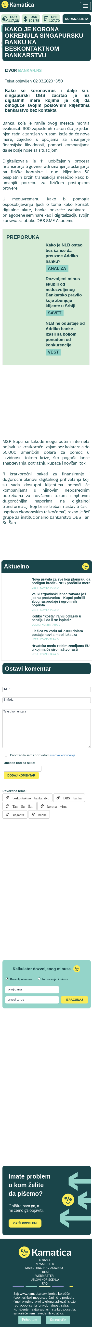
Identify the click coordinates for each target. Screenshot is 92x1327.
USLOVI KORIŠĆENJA (45, 1279)
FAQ (45, 1283)
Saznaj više (58, 1320)
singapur (16, 814)
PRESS (44, 1272)
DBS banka (71, 798)
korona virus (55, 806)
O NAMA (45, 1260)
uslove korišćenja (62, 755)
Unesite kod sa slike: (19, 763)
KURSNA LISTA (76, 19)
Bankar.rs (30, 70)
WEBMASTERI (44, 1276)
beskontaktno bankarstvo (29, 798)
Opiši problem (25, 1223)
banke (40, 814)
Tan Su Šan (21, 806)
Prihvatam (29, 1320)
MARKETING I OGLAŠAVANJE (45, 1268)
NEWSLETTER (45, 1264)
